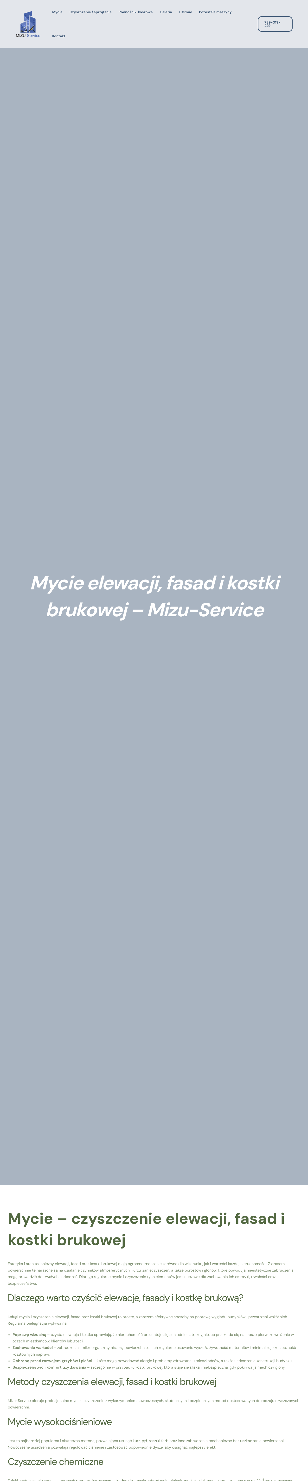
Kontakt (58, 36)
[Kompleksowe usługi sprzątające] (28, 23)
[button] (279, 24)
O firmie (185, 12)
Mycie (57, 12)
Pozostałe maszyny (215, 12)
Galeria (166, 12)
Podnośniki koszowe (136, 12)
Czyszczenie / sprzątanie (91, 12)
